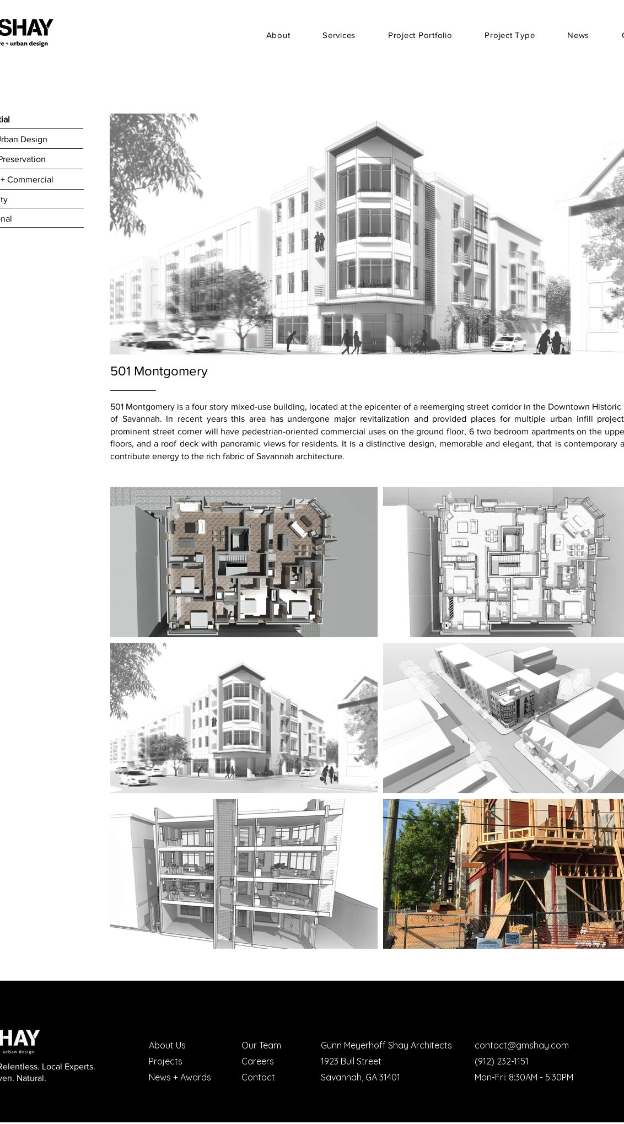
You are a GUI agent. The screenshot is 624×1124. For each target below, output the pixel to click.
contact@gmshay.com (522, 1045)
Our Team (261, 1045)
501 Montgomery (159, 370)
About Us (167, 1045)
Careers (257, 1061)
